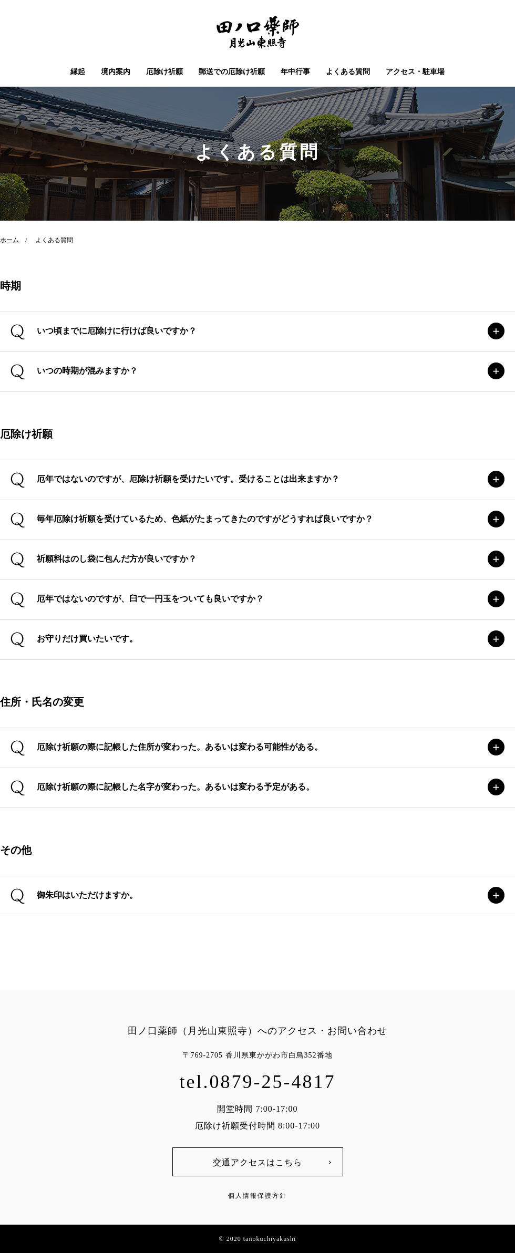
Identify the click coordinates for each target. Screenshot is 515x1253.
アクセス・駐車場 (415, 72)
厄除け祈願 (164, 72)
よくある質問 (348, 72)
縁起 (77, 72)
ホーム (9, 240)
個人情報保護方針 (257, 1195)
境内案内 (115, 72)
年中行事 (295, 72)
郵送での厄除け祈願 (232, 72)
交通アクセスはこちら (257, 1162)
